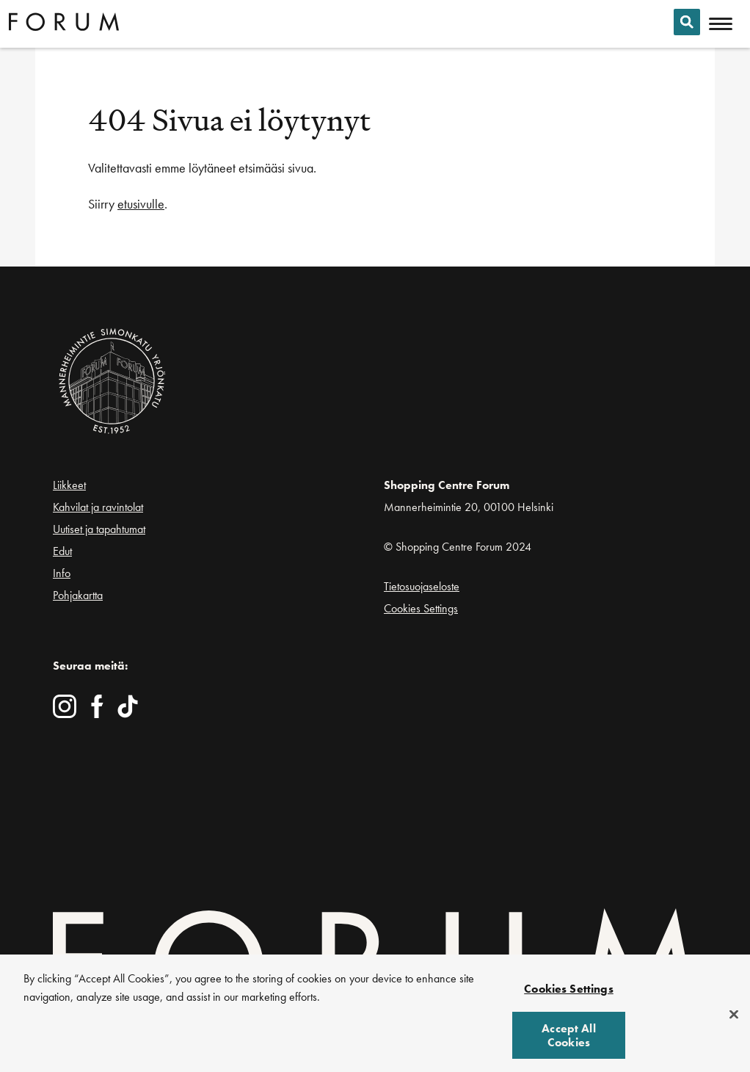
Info (61, 573)
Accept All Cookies (569, 1039)
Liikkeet (69, 485)
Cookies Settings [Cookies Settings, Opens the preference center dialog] (569, 993)
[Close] (734, 1018)
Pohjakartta (78, 595)
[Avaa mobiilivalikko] (720, 24)
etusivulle (140, 203)
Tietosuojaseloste (421, 586)
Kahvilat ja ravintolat (98, 507)
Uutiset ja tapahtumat (99, 529)
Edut (62, 551)
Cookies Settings (421, 608)
